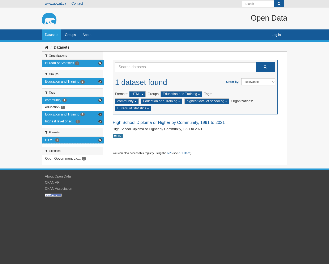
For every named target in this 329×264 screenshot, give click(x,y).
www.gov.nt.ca (55, 3)
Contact (77, 3)
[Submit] (279, 3)
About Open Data (58, 176)
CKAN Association (58, 188)
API (169, 153)
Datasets (51, 35)
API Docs (185, 153)
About (87, 35)
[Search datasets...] (185, 67)
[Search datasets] (263, 3)
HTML (117, 135)
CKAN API (52, 182)
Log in (276, 35)
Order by (232, 82)
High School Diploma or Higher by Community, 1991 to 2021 (169, 122)
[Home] (46, 47)
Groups (70, 35)
